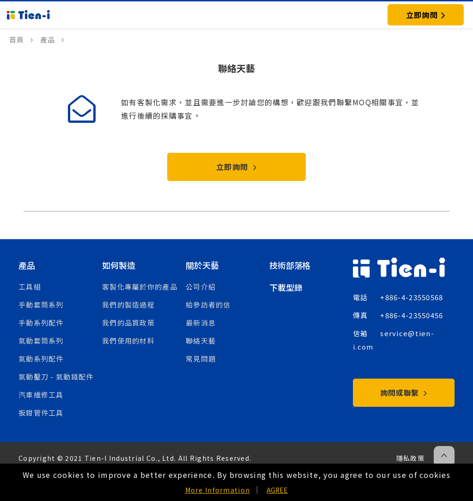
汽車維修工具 (41, 394)
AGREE (277, 490)
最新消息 (201, 322)
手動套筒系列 (41, 304)
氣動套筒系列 (41, 340)
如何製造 (118, 265)
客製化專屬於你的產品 (139, 286)
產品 (26, 265)
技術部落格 (289, 265)
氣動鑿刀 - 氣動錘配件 (55, 376)
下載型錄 (285, 287)
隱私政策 (410, 458)
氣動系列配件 (41, 358)
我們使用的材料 (128, 340)
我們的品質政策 (128, 322)
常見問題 (201, 358)
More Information (217, 490)
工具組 (29, 286)
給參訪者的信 (208, 304)
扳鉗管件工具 (41, 412)
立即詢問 (236, 166)
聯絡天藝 (201, 340)
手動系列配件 (41, 322)
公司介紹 (201, 286)
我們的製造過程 (128, 304)
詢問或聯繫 (404, 392)
